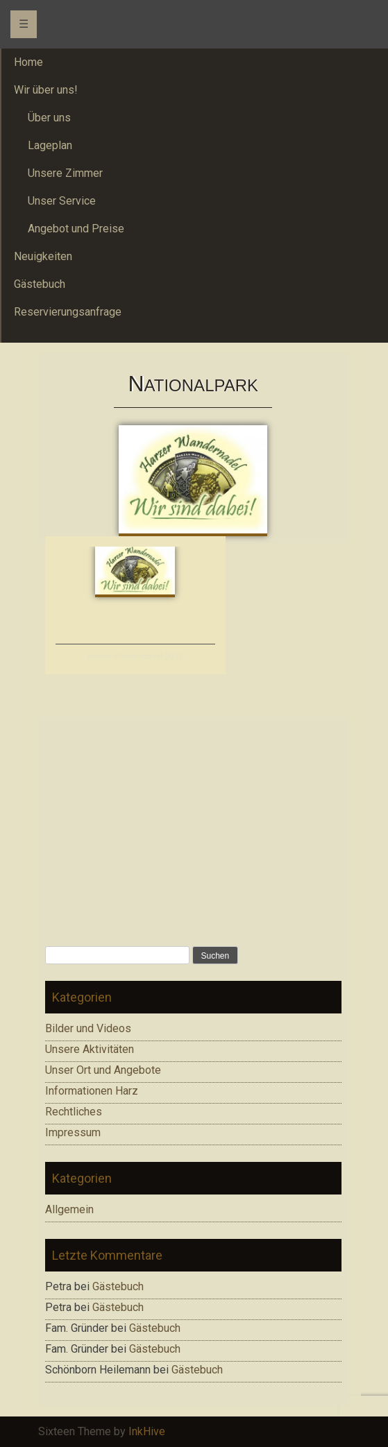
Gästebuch (118, 1286)
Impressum (73, 1132)
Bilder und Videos (88, 1028)
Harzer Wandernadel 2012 (135, 656)
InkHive (146, 1431)
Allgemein (69, 1209)
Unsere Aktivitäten (89, 1049)
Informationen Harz (91, 1090)
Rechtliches (73, 1111)
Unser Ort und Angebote (103, 1070)
